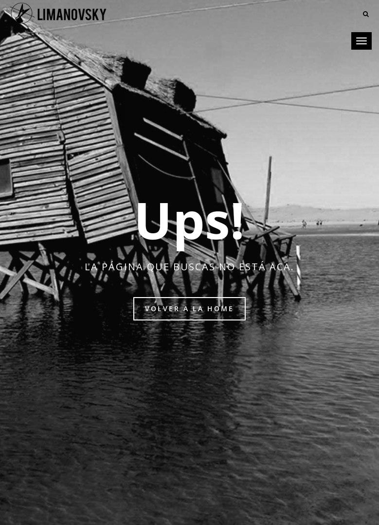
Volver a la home (189, 308)
